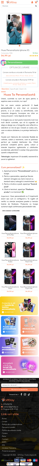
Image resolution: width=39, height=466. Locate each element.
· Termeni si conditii (8, 427)
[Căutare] (36, 6)
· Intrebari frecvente (8, 448)
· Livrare (4, 421)
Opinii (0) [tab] (23, 89)
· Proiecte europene (8, 451)
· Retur (3, 436)
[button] (19, 45)
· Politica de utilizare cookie (11, 430)
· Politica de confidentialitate (11, 424)
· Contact (4, 439)
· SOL (3, 445)
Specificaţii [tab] (14, 89)
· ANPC (3, 442)
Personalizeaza (11, 62)
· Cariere (4, 433)
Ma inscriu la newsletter (19, 389)
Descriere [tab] (5, 89)
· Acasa (3, 418)
